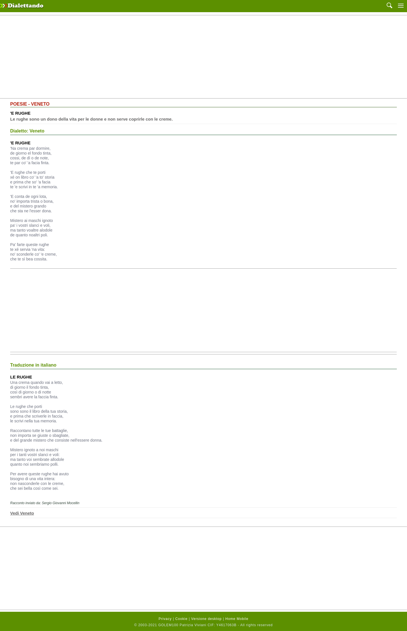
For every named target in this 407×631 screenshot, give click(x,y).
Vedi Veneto (22, 513)
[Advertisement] (203, 57)
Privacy (165, 619)
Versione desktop (206, 619)
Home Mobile (236, 619)
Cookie (181, 619)
